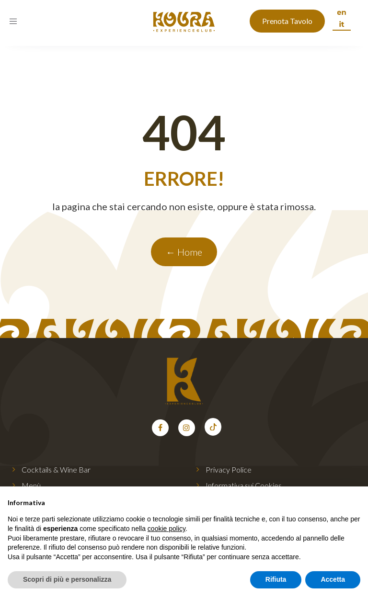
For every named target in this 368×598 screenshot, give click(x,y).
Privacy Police (229, 469)
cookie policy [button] (166, 528)
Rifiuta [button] (276, 579)
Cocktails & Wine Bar (56, 469)
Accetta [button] (333, 579)
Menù (31, 485)
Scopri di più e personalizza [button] (67, 579)
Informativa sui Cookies (244, 485)
